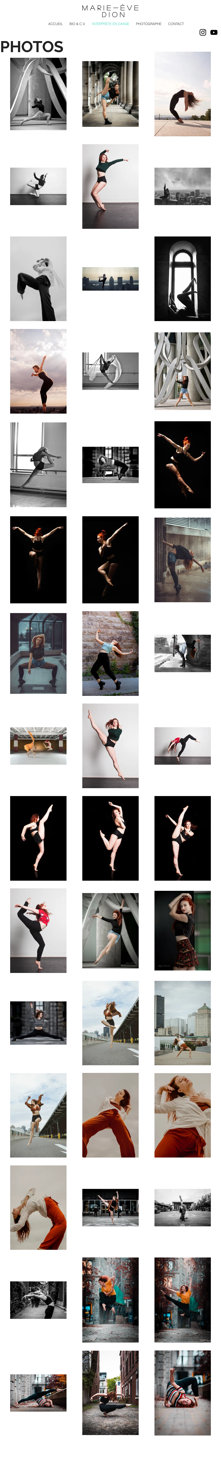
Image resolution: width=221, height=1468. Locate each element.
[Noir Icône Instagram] (202, 32)
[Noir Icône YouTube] (213, 32)
